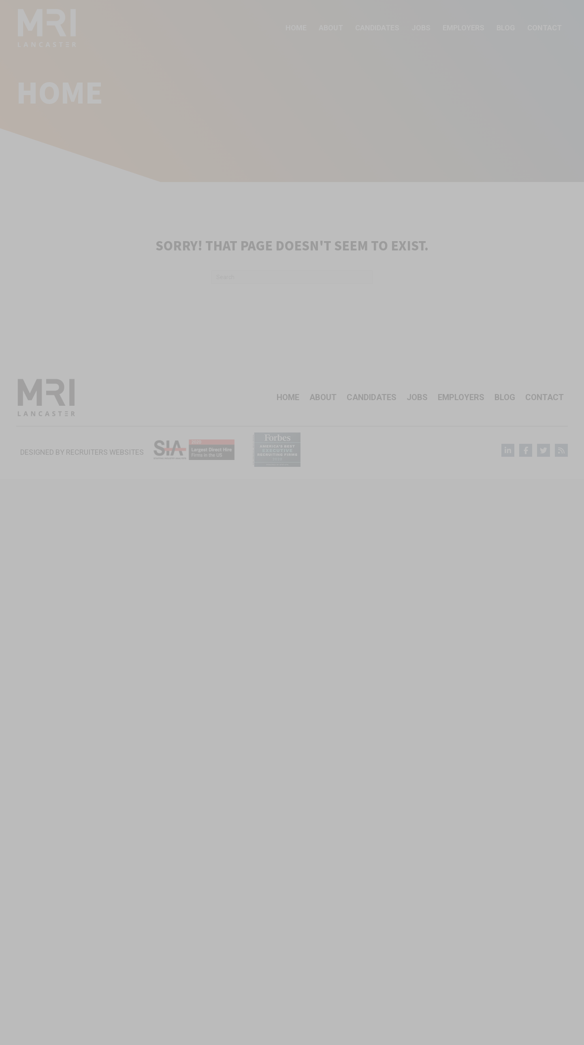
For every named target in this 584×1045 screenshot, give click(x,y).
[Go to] (507, 450)
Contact (544, 397)
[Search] (292, 277)
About (323, 397)
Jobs (417, 397)
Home (288, 397)
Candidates (371, 397)
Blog (504, 397)
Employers (461, 397)
